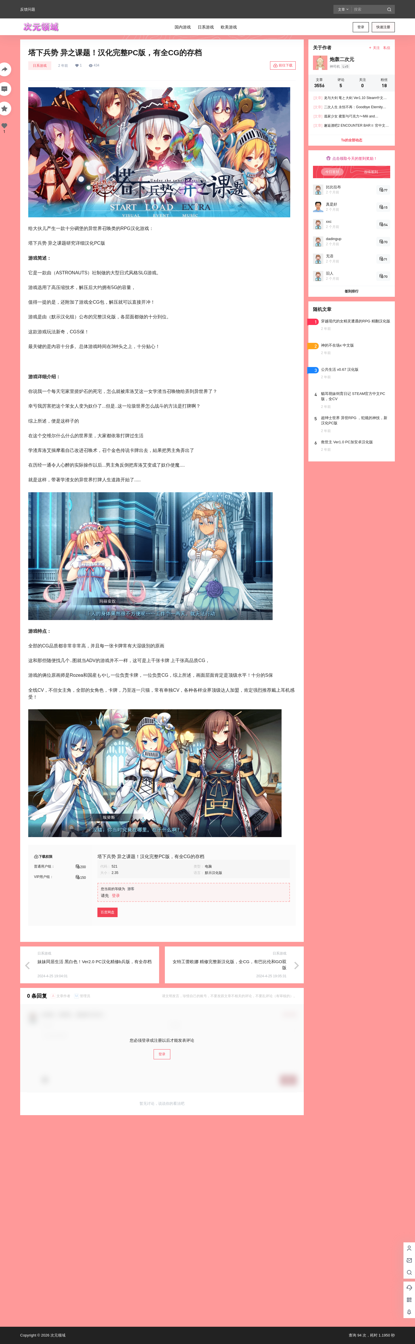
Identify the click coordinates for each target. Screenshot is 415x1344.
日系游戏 (40, 66)
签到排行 (352, 291)
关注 (374, 48)
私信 (386, 48)
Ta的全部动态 (351, 140)
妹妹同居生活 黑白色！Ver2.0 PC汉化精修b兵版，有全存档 (94, 961)
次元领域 (57, 1335)
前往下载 (283, 65)
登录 (360, 27)
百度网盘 (107, 912)
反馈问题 (27, 9)
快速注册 (383, 27)
